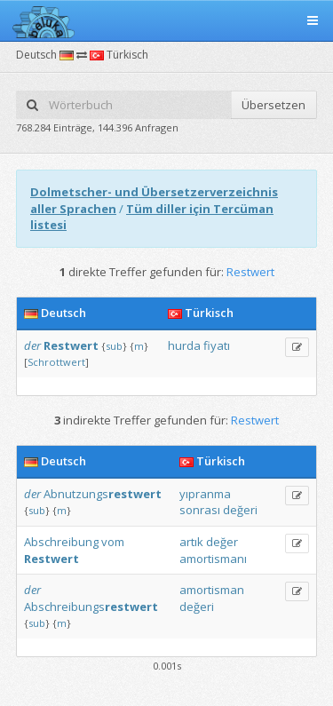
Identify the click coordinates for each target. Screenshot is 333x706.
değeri (240, 510)
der (32, 345)
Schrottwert (56, 362)
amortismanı (213, 559)
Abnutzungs (103, 494)
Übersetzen (273, 105)
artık (191, 542)
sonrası (199, 510)
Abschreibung (61, 542)
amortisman (211, 590)
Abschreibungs (91, 607)
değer (222, 542)
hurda (184, 345)
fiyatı (216, 345)
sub (114, 346)
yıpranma (205, 494)
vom (112, 542)
